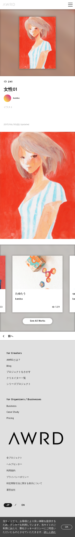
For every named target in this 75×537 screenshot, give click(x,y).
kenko (16, 98)
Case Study (12, 412)
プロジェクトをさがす (18, 372)
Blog (8, 366)
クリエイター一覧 (16, 378)
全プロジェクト (14, 457)
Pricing (10, 418)
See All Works (37, 321)
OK (66, 527)
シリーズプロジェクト (18, 384)
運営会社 (10, 490)
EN (23, 505)
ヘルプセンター (14, 464)
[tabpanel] (37, 42)
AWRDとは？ (13, 360)
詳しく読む (50, 532)
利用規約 (10, 470)
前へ (10, 336)
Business (11, 406)
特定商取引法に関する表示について (24, 483)
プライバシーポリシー (17, 477)
